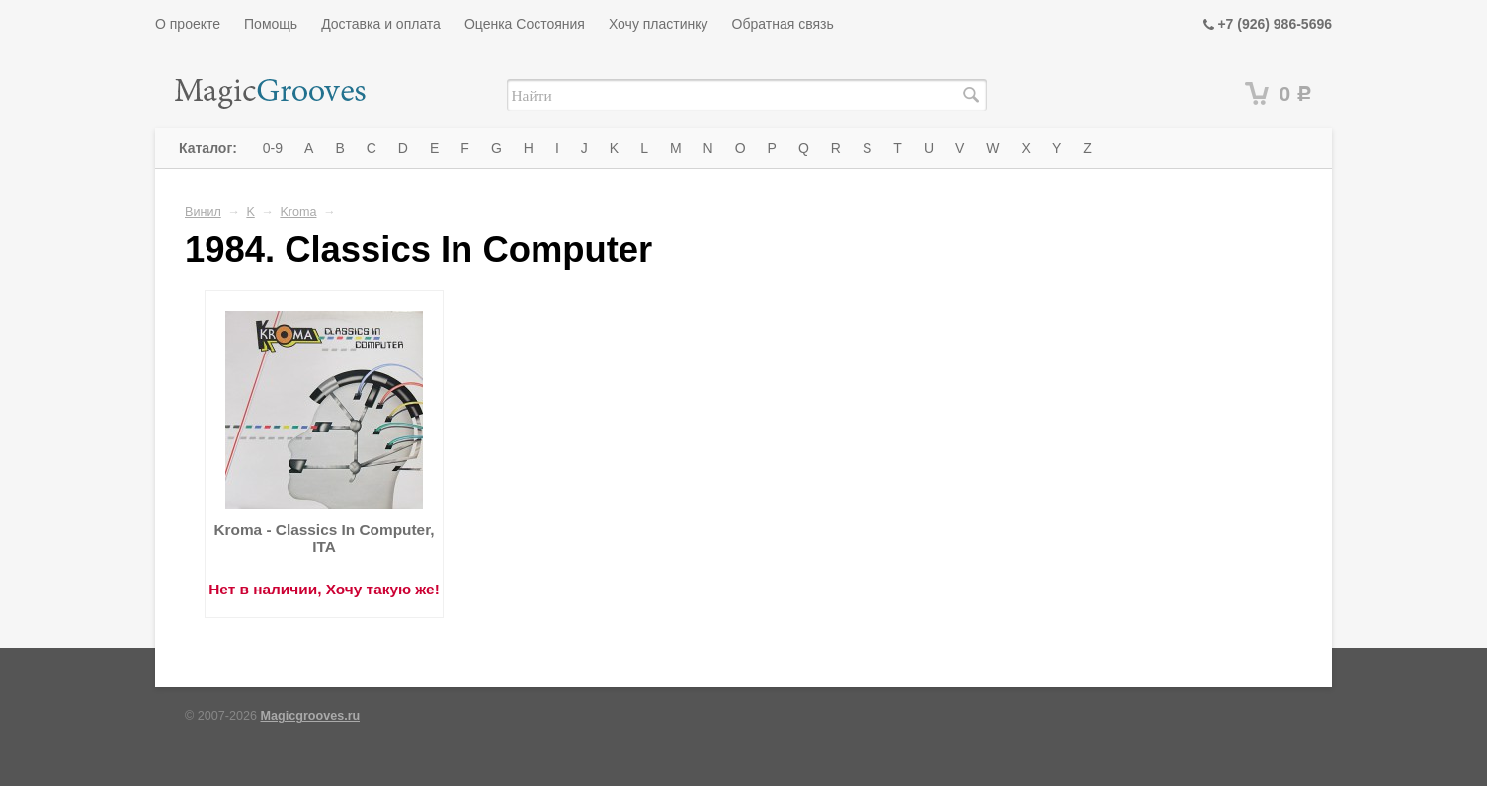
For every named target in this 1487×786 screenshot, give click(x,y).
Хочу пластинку (658, 24)
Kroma (298, 212)
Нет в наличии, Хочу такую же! (324, 589)
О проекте (187, 24)
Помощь (270, 24)
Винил (203, 212)
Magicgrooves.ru (311, 716)
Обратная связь (783, 24)
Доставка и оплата (381, 24)
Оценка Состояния (524, 24)
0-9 (273, 148)
